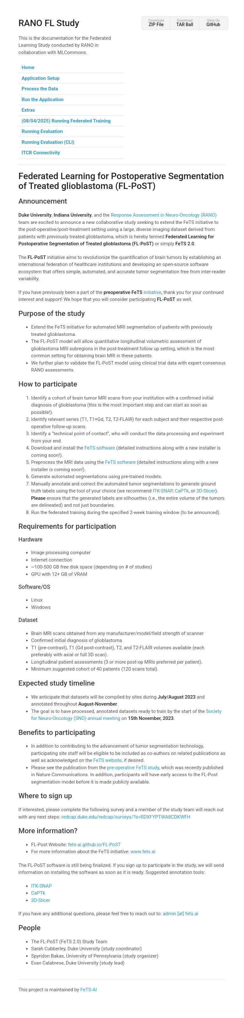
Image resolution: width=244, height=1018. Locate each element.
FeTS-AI (88, 990)
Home (28, 67)
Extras (28, 110)
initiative (132, 292)
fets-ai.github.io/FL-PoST (94, 844)
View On (213, 22)
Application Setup (40, 78)
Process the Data (40, 89)
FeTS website (107, 760)
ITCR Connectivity (41, 153)
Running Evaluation (42, 131)
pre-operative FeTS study (133, 767)
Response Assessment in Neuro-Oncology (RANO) (164, 215)
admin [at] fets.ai (181, 914)
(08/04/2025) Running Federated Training (66, 121)
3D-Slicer (205, 491)
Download (156, 22)
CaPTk (182, 491)
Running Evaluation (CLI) (48, 142)
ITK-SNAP (163, 491)
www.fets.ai (143, 851)
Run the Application (43, 99)
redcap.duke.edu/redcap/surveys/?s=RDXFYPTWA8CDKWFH (126, 817)
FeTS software (100, 448)
